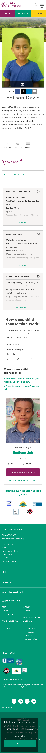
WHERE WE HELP (11, 601)
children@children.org (13, 539)
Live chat (7, 582)
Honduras (28, 632)
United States (30, 639)
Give (7, 14)
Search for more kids (13, 175)
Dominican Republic (33, 625)
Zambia (27, 611)
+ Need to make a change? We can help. (21, 388)
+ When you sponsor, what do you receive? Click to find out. (21, 380)
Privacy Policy (9, 561)
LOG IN (38, 14)
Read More (24, 223)
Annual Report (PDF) (12, 680)
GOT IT (19, 743)
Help (4, 572)
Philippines (7, 614)
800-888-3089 (9, 535)
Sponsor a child (10, 551)
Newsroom (7, 554)
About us (6, 548)
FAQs (5, 558)
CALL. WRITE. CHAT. (13, 530)
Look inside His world (23, 472)
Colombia (7, 625)
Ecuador (6, 629)
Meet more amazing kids (22, 481)
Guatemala (29, 629)
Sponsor (23, 14)
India (5, 611)
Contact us (7, 544)
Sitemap (8, 708)
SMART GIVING (10, 653)
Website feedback (12, 592)
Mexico (27, 636)
